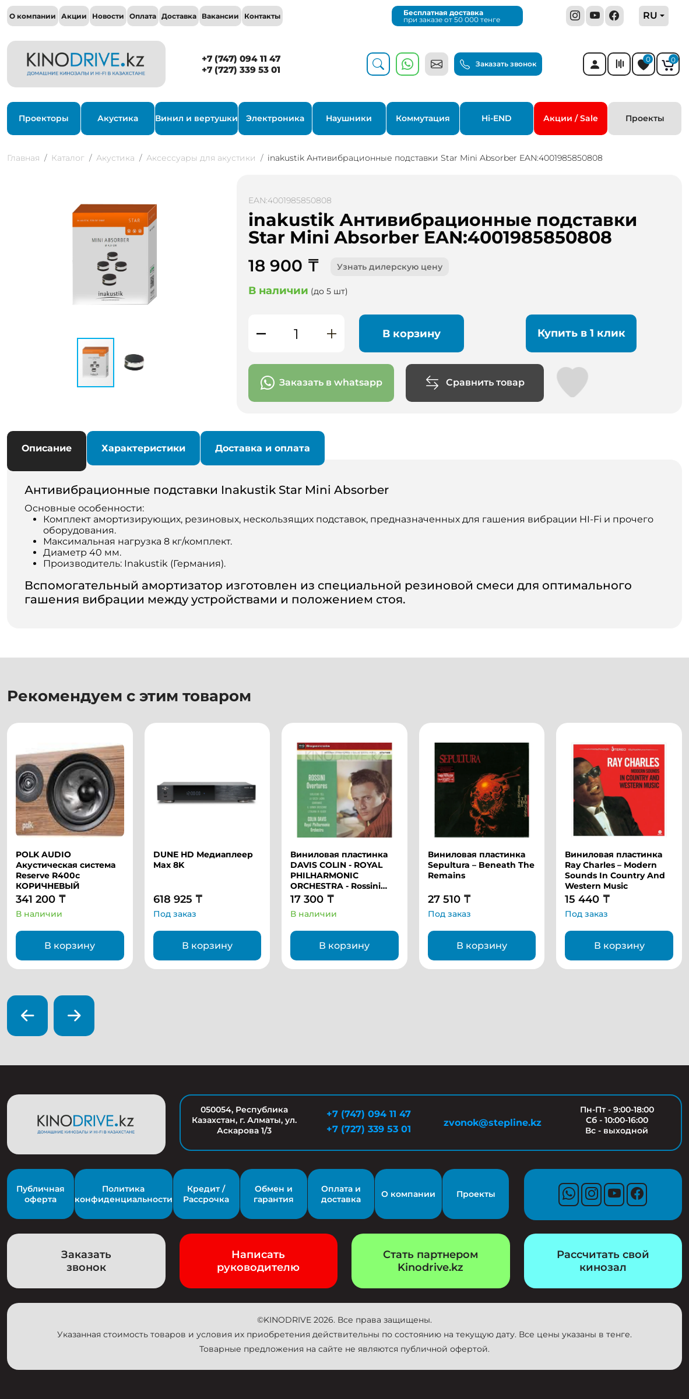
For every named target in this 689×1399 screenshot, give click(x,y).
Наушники (349, 118)
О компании (32, 16)
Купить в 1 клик (581, 333)
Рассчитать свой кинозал (603, 1261)
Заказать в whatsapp (321, 383)
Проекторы (44, 118)
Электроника (275, 118)
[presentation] (27, 1015)
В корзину (411, 333)
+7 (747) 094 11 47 (241, 58)
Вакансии (220, 16)
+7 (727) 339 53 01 (241, 69)
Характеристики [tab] (143, 448)
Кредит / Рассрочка (206, 1194)
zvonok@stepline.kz (493, 1122)
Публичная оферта (40, 1194)
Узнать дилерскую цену (389, 267)
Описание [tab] (47, 448)
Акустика (117, 118)
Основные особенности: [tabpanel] (344, 544)
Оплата (142, 16)
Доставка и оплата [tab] (262, 448)
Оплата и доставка (341, 1194)
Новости (108, 16)
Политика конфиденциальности (124, 1194)
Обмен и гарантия (274, 1194)
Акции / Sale (570, 118)
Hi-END (496, 118)
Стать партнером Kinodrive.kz (431, 1261)
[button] (212, 185)
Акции (74, 16)
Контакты (262, 16)
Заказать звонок (498, 64)
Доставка (178, 16)
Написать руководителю (258, 1261)
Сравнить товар (475, 383)
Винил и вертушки (196, 118)
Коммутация (423, 118)
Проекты (645, 118)
